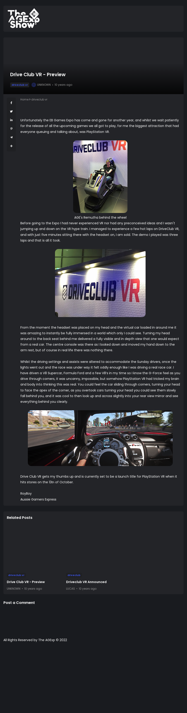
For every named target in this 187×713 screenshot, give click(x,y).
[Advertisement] (93, 680)
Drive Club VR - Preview (26, 582)
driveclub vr (20, 85)
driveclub (73, 575)
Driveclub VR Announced (86, 582)
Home (24, 99)
